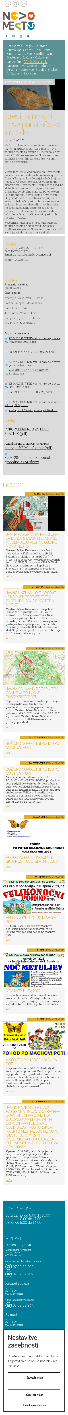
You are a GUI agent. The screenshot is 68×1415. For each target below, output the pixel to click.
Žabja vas (30, 73)
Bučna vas (14, 50)
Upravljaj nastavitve (34, 1405)
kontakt (16, 4)
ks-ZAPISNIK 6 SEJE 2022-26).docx (30, 391)
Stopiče (41, 69)
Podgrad (44, 65)
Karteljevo (14, 57)
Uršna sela (14, 73)
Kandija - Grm (43, 53)
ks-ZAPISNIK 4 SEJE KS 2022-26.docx (32, 351)
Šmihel (53, 69)
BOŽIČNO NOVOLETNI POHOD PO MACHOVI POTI (32, 745)
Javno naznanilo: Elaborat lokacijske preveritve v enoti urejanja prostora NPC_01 (31, 599)
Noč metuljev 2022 (23, 991)
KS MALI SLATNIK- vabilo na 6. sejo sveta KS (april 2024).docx (32, 385)
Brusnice (41, 46)
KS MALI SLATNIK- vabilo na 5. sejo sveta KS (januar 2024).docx (32, 363)
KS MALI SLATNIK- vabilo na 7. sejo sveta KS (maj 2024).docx (32, 403)
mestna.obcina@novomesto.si (27, 1261)
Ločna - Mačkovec (36, 57)
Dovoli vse (34, 1378)
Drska (46, 50)
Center (28, 50)
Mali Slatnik (35, 61)
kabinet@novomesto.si (23, 1299)
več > (9, 576)
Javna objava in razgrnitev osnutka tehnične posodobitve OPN (31, 693)
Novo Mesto (27, 21)
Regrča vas (26, 69)
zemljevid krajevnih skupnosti (28, 82)
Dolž (37, 50)
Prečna (12, 69)
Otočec (32, 65)
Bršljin (28, 46)
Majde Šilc (14, 62)
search (8, 4)
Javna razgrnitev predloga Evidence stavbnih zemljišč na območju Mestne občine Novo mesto (32, 540)
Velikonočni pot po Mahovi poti (31, 919)
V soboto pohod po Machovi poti (32, 1062)
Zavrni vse (34, 1394)
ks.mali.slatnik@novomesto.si (32, 254)
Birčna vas (14, 46)
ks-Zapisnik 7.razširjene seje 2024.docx (33, 410)
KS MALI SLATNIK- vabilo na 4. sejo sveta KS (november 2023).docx (32, 340)
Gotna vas (25, 53)
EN (24, 4)
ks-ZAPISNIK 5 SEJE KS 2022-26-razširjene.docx (27, 371)
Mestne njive (16, 65)
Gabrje (11, 53)
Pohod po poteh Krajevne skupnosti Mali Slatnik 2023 (31, 859)
